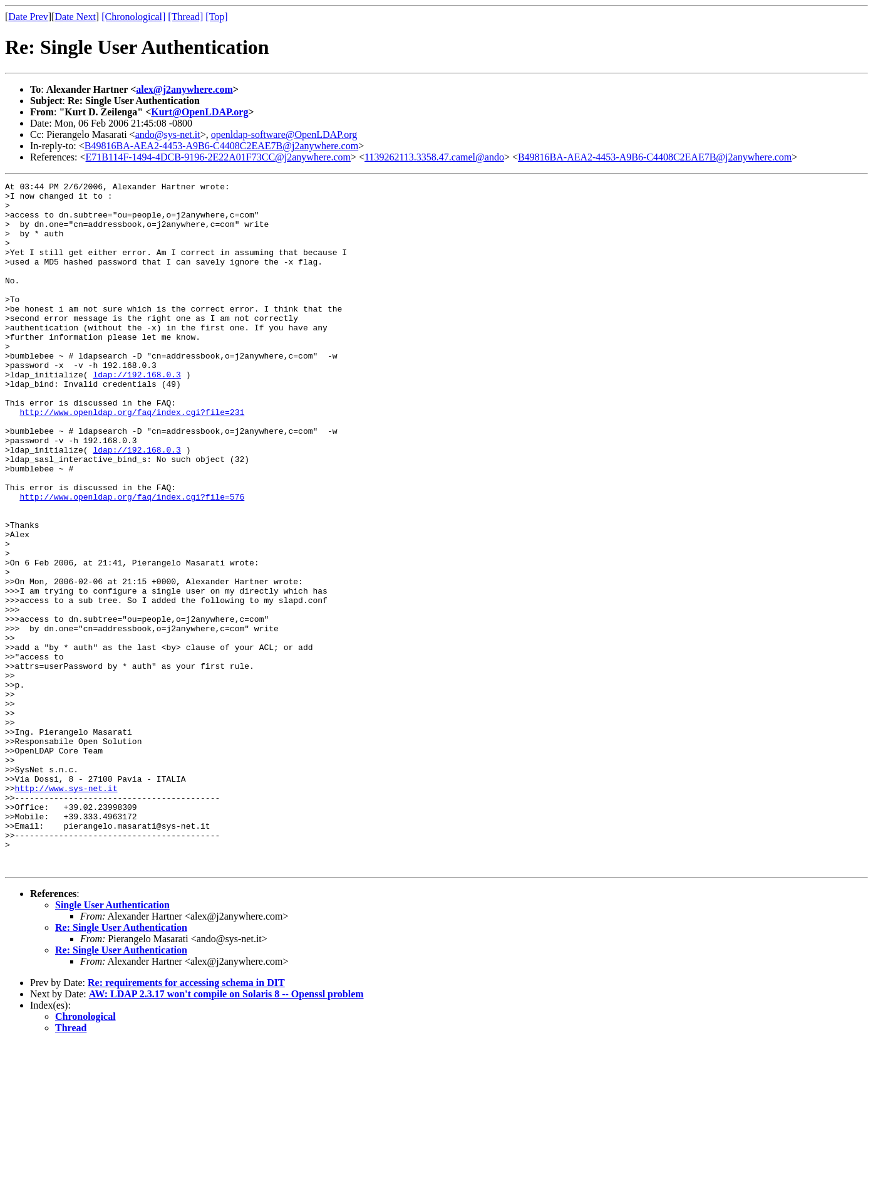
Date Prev (28, 16)
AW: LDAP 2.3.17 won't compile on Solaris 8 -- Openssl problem (226, 1131)
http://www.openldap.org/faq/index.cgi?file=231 (131, 459)
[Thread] (185, 16)
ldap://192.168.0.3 (136, 413)
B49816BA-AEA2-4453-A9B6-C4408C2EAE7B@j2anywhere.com (221, 145)
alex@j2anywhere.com (184, 89)
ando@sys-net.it (167, 134)
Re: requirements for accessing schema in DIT (186, 1120)
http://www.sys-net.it (66, 910)
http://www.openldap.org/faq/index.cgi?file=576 (131, 560)
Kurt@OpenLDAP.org (199, 112)
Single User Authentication (112, 1042)
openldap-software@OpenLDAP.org (284, 134)
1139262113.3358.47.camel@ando (434, 157)
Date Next (75, 16)
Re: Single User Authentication (121, 1064)
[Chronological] (133, 16)
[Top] (216, 16)
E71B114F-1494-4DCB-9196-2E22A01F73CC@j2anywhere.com (218, 157)
